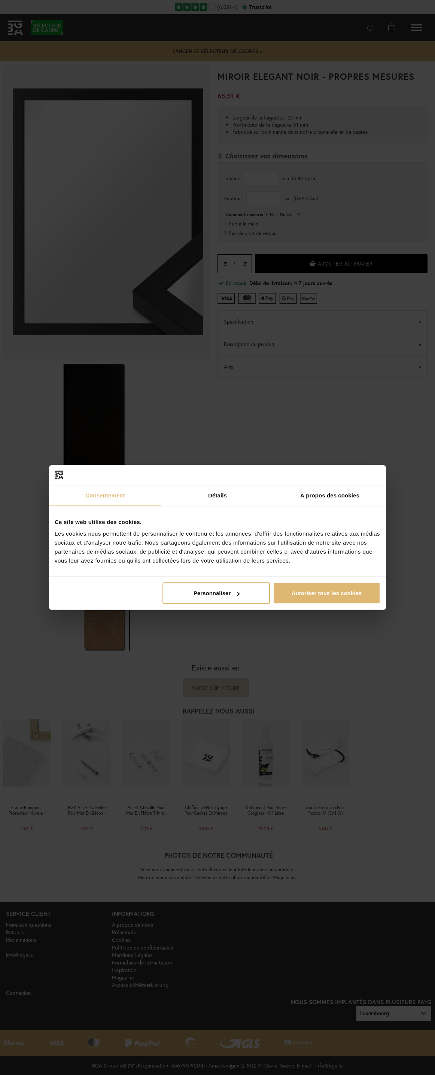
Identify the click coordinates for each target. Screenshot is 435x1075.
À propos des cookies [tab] (329, 495)
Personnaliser (217, 593)
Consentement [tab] (105, 495)
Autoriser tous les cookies (327, 593)
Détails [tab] (217, 495)
